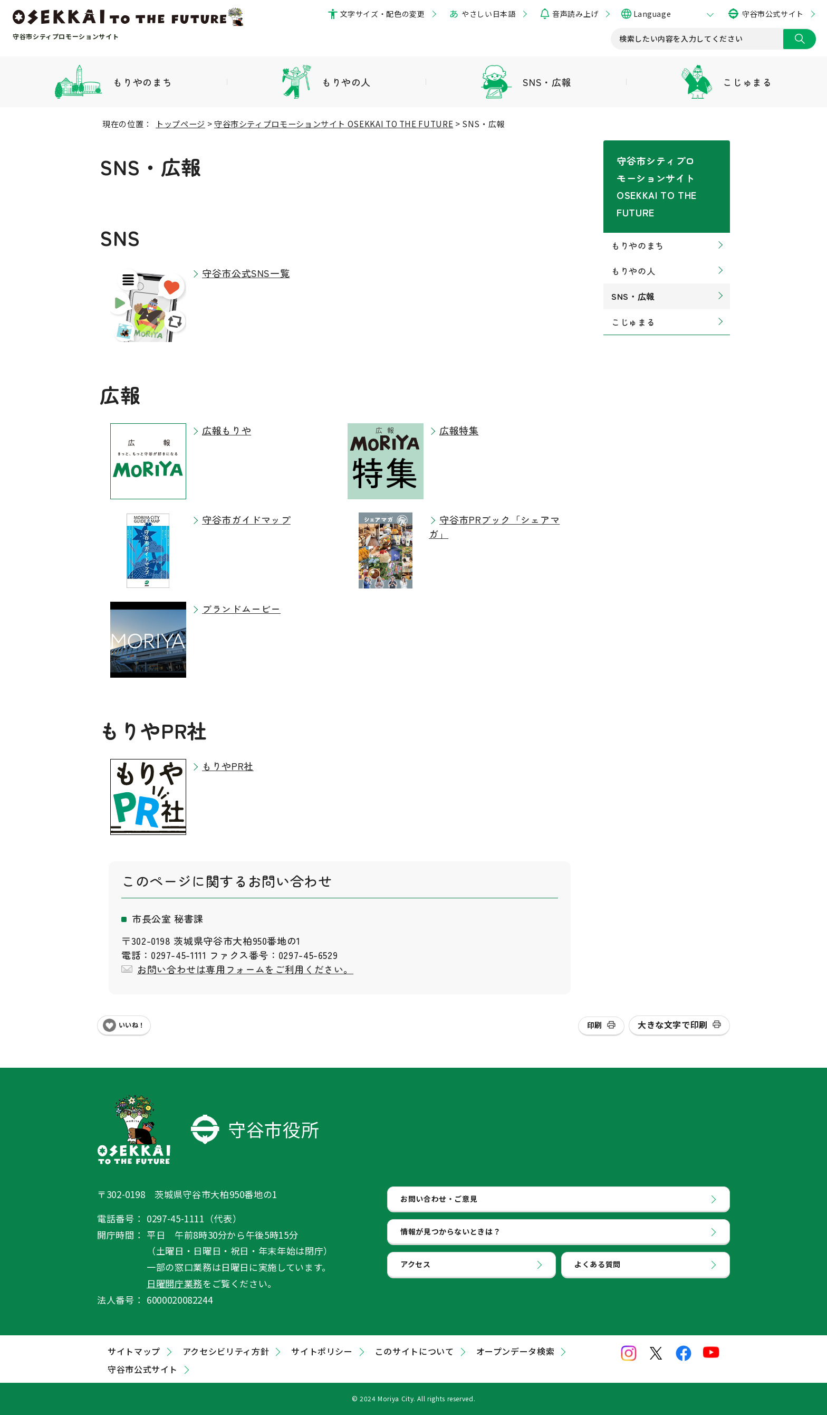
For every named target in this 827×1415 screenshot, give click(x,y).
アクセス (416, 1277)
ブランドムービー (241, 608)
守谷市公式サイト (773, 13)
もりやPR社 (228, 766)
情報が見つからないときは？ (453, 1239)
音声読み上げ (575, 13)
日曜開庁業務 (175, 1283)
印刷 (594, 1025)
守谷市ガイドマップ (246, 519)
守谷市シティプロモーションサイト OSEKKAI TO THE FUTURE (333, 123)
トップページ (180, 123)
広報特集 (459, 430)
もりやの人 (633, 233)
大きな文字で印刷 (673, 1024)
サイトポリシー (321, 1351)
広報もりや (226, 430)
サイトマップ (134, 1351)
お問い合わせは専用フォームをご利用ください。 (245, 969)
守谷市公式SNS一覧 (246, 273)
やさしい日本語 (488, 13)
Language (652, 13)
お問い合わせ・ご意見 (441, 1201)
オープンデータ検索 (515, 1351)
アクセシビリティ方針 (225, 1351)
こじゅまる (633, 285)
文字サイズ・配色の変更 (382, 13)
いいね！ (132, 1025)
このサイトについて (414, 1351)
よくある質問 (599, 1277)
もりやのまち (637, 208)
